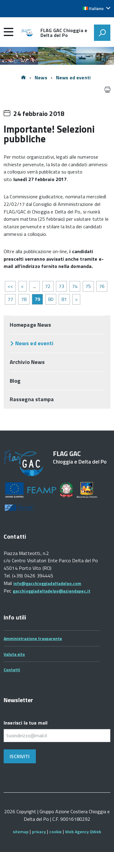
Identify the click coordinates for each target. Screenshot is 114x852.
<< (10, 286)
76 (102, 286)
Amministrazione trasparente (33, 638)
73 (61, 286)
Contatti (12, 669)
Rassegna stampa (32, 399)
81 (64, 299)
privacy (39, 831)
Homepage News (30, 325)
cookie (55, 831)
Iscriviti (19, 756)
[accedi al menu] (8, 32)
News (41, 77)
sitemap (21, 831)
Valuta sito (14, 654)
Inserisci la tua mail (25, 722)
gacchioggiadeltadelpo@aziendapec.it (52, 591)
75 (88, 286)
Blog (15, 381)
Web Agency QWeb (83, 831)
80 (51, 299)
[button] (96, 8)
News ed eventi (73, 77)
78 (23, 299)
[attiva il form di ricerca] (102, 33)
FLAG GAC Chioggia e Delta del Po (63, 33)
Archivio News (27, 362)
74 (75, 286)
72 (47, 286)
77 (10, 299)
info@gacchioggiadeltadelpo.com (47, 583)
